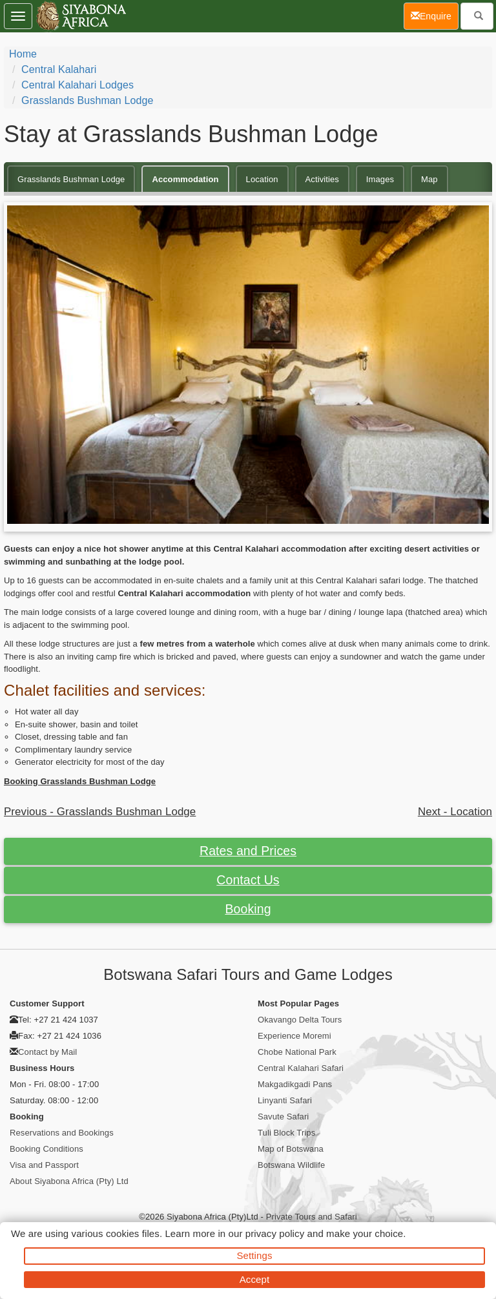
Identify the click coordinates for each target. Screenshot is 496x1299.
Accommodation (185, 179)
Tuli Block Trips (286, 1133)
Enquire (435, 15)
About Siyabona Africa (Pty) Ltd (69, 1181)
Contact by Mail (47, 1052)
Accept (254, 1279)
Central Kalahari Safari (301, 1068)
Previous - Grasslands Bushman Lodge (100, 811)
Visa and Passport (44, 1165)
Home (23, 53)
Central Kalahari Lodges (77, 84)
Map (429, 179)
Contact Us (247, 880)
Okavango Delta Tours (300, 1019)
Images (380, 179)
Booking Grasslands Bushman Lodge (80, 781)
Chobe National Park (297, 1052)
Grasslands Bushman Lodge (87, 100)
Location (262, 179)
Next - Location (455, 811)
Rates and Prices (248, 851)
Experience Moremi (294, 1036)
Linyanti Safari (285, 1100)
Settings (255, 1255)
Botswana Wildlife (291, 1165)
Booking (248, 909)
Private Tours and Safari (311, 1216)
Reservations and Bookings (62, 1133)
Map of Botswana (291, 1149)
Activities (322, 179)
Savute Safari (283, 1116)
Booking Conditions (46, 1149)
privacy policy (274, 1233)
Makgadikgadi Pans (295, 1084)
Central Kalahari (58, 69)
